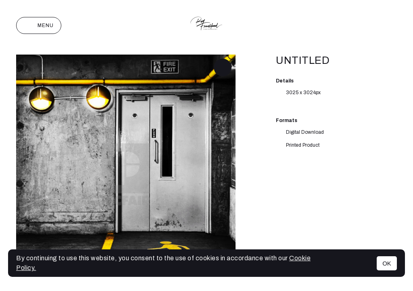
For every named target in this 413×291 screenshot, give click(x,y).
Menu (39, 25)
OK (386, 263)
